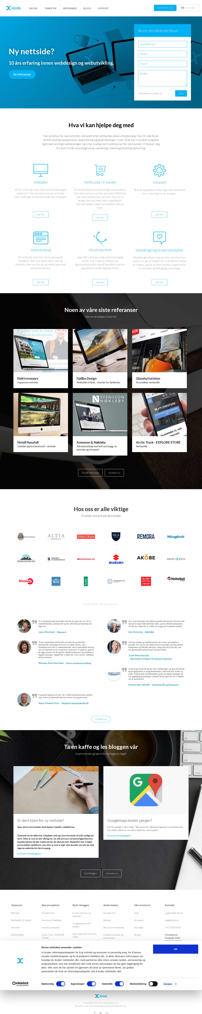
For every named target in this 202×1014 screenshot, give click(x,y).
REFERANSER (70, 8)
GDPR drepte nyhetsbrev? (85, 944)
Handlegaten (48, 952)
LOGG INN (188, 7)
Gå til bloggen (90, 873)
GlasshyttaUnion (148, 378)
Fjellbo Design (87, 378)
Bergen (137, 934)
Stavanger (139, 927)
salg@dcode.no (172, 920)
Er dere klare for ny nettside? (40, 820)
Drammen (139, 920)
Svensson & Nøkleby (91, 442)
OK (176, 973)
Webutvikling (17, 934)
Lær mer (41, 214)
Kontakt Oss (109, 913)
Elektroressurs (27, 378)
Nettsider (15, 913)
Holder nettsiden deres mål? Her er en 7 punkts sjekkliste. (84, 954)
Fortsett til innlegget (29, 853)
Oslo (136, 913)
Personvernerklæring (113, 927)
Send (181, 93)
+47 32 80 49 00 (173, 927)
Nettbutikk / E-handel (21, 920)
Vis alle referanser (90, 472)
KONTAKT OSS (165, 7)
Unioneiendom (49, 945)
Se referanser (22, 74)
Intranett (15, 927)
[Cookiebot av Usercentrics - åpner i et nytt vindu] (20, 1007)
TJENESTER (50, 8)
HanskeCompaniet (50, 927)
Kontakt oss (114, 472)
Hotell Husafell (28, 442)
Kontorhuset (48, 913)
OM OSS (33, 8)
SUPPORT (103, 8)
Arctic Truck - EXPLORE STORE (158, 442)
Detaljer (168, 1007)
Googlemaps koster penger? (129, 820)
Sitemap (107, 920)
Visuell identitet (18, 942)
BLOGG (87, 8)
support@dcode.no (174, 913)
